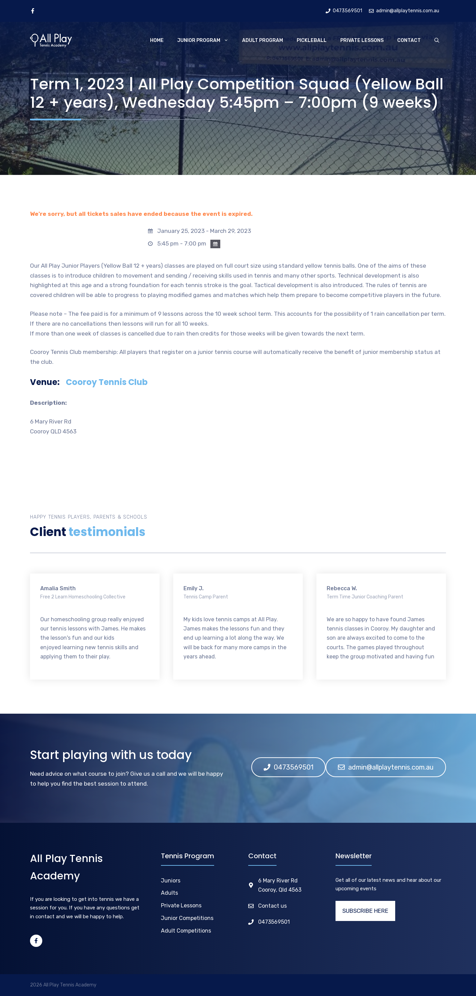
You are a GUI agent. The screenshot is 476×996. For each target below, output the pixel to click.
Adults (169, 893)
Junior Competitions (187, 918)
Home (157, 40)
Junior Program (206, 40)
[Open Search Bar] (437, 40)
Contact (409, 40)
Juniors (170, 880)
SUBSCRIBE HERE (365, 910)
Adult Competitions (186, 930)
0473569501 (274, 922)
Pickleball (312, 40)
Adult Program (262, 40)
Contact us (272, 906)
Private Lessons (362, 40)
